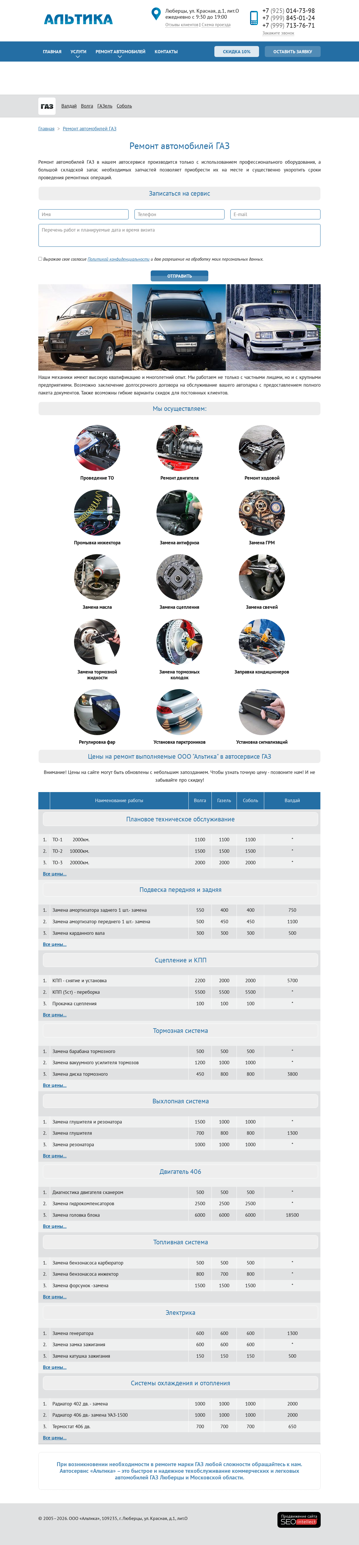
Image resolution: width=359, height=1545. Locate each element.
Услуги (78, 51)
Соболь (124, 106)
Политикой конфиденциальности (119, 259)
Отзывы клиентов (181, 24)
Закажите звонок (278, 33)
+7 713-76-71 (288, 25)
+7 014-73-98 (288, 11)
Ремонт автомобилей (121, 51)
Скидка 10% (236, 51)
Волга (87, 106)
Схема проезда (216, 24)
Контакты (166, 51)
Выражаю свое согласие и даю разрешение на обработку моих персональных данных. (150, 259)
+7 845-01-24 (288, 18)
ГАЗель (104, 106)
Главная (52, 51)
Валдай (69, 106)
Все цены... (55, 874)
